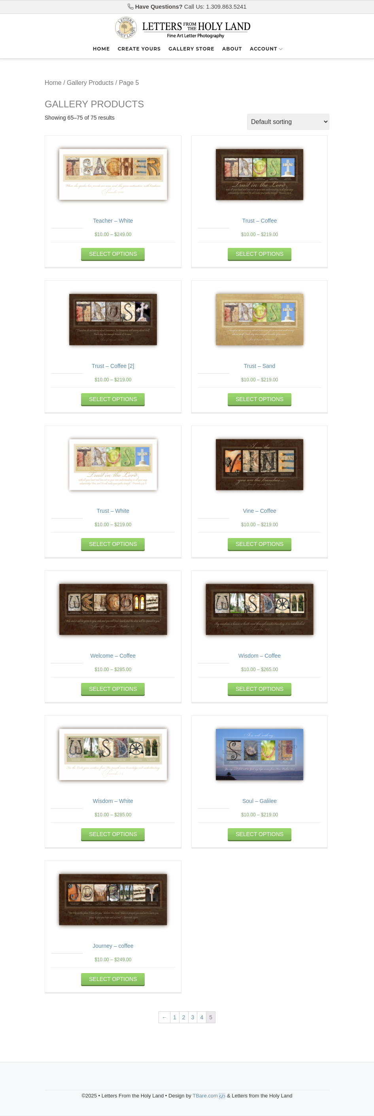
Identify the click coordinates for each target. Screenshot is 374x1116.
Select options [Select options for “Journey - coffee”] (113, 979)
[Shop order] (288, 122)
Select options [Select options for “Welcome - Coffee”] (113, 689)
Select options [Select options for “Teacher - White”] (113, 254)
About (232, 49)
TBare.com (209, 1096)
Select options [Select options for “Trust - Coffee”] (259, 254)
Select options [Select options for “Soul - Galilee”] (259, 834)
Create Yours (139, 49)
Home (101, 49)
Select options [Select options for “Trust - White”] (113, 544)
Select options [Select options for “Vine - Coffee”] (259, 544)
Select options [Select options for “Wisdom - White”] (113, 834)
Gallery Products (90, 82)
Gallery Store (191, 49)
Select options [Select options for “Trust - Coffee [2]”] (113, 399)
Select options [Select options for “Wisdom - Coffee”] (259, 689)
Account (263, 49)
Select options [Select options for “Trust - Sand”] (259, 399)
